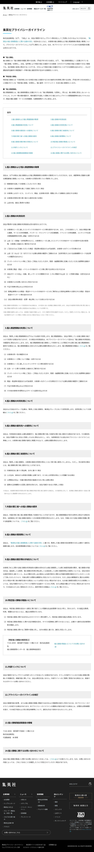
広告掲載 (49, 2)
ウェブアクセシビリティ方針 (11, 847)
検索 (89, 8)
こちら (80, 346)
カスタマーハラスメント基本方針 (33, 847)
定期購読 (51, 845)
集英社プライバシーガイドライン (12, 844)
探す (90, 783)
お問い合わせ (75, 9)
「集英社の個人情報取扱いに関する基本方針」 (26, 543)
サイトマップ (62, 2)
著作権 (38, 2)
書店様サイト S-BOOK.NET (34, 845)
